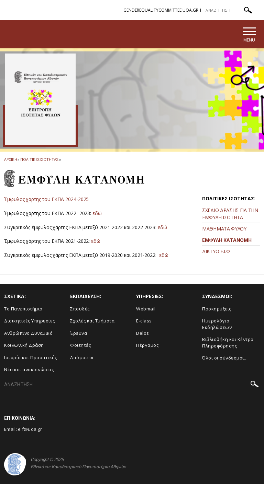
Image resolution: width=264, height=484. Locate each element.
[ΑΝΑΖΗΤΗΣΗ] (230, 10)
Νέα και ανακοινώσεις (29, 369)
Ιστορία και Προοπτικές (30, 357)
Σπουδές (80, 309)
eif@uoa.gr (30, 429)
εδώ (97, 213)
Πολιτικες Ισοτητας (39, 159)
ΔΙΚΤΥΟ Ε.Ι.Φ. (216, 251)
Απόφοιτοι (82, 357)
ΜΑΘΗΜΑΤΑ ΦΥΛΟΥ (224, 228)
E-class (144, 321)
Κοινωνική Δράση (24, 345)
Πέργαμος (147, 345)
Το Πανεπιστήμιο (23, 309)
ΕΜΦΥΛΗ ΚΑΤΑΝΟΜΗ (227, 240)
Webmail (146, 309)
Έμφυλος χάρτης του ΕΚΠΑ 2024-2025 (46, 199)
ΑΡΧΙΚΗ (10, 159)
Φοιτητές (80, 345)
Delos (142, 333)
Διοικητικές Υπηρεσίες (29, 321)
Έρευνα (78, 333)
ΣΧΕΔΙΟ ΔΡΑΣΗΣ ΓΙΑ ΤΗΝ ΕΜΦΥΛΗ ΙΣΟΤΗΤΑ (230, 214)
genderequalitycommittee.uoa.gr (160, 10)
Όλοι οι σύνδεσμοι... (225, 358)
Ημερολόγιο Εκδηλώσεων (217, 324)
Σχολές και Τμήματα (92, 321)
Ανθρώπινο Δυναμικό (28, 333)
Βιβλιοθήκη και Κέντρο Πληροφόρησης (228, 342)
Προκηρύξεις (216, 309)
